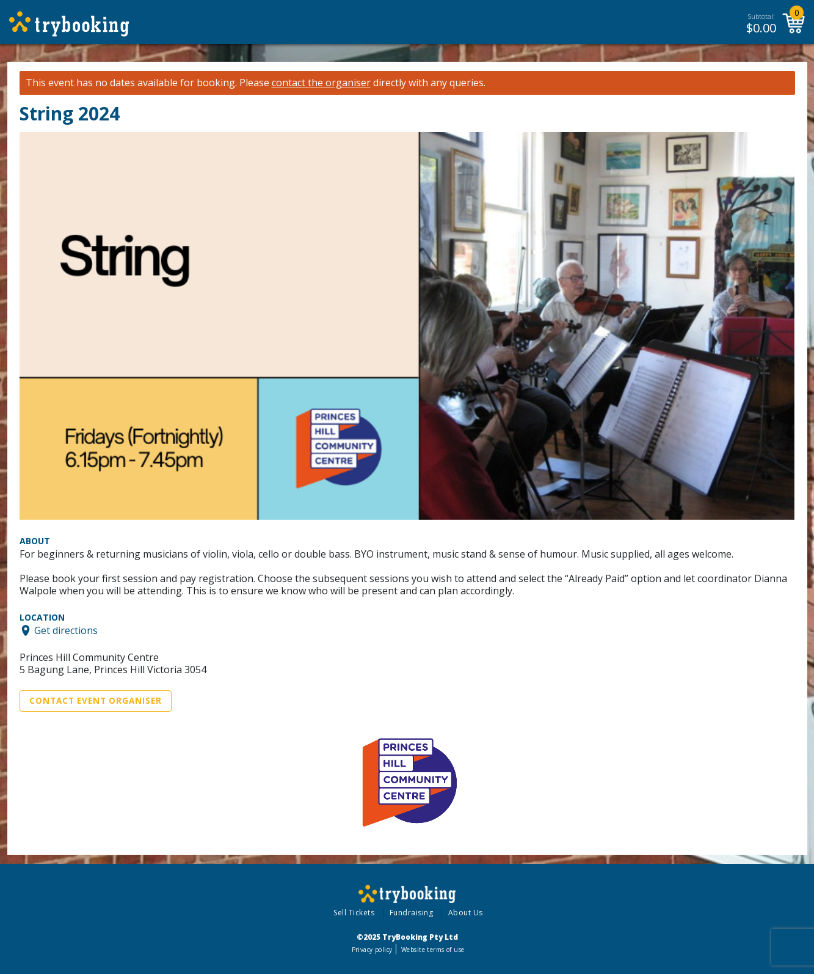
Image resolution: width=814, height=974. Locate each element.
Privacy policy (372, 949)
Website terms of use (432, 949)
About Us (465, 912)
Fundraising (412, 912)
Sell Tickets (353, 912)
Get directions (66, 630)
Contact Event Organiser (95, 700)
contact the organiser (321, 83)
